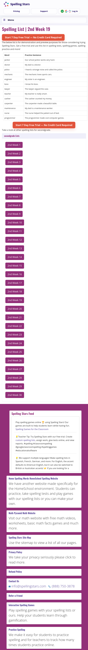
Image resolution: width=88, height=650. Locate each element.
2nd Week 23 (15, 334)
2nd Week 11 (15, 231)
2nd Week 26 (15, 360)
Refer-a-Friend (15, 595)
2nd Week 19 (15, 300)
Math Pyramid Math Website (22, 513)
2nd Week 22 (15, 326)
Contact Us (14, 581)
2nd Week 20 (15, 308)
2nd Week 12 (15, 239)
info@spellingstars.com (27, 586)
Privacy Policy (15, 552)
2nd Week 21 (15, 317)
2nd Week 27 (15, 369)
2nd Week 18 (15, 291)
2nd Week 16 (15, 274)
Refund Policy (15, 571)
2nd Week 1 (14, 144)
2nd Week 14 (15, 257)
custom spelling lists (25, 440)
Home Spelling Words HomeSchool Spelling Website (33, 478)
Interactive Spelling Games (21, 605)
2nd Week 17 (15, 282)
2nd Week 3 (14, 162)
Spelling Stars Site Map (20, 537)
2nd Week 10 (15, 222)
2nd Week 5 (14, 179)
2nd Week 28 (15, 377)
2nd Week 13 (15, 248)
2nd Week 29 (15, 386)
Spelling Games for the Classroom (32, 429)
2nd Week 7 (14, 196)
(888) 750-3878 (61, 586)
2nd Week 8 (14, 205)
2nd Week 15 (15, 265)
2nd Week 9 (14, 213)
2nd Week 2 (14, 153)
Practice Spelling (17, 629)
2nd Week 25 (15, 351)
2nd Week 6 (14, 188)
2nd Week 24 (15, 343)
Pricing (16, 11)
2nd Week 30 (15, 395)
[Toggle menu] (44, 20)
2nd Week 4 (14, 170)
